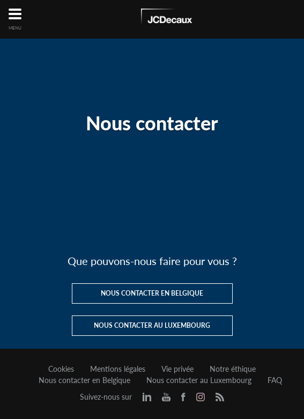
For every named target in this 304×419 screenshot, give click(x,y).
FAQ (275, 380)
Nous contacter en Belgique (84, 380)
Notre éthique (233, 369)
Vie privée (177, 369)
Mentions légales (117, 369)
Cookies (61, 369)
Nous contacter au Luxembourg (198, 380)
